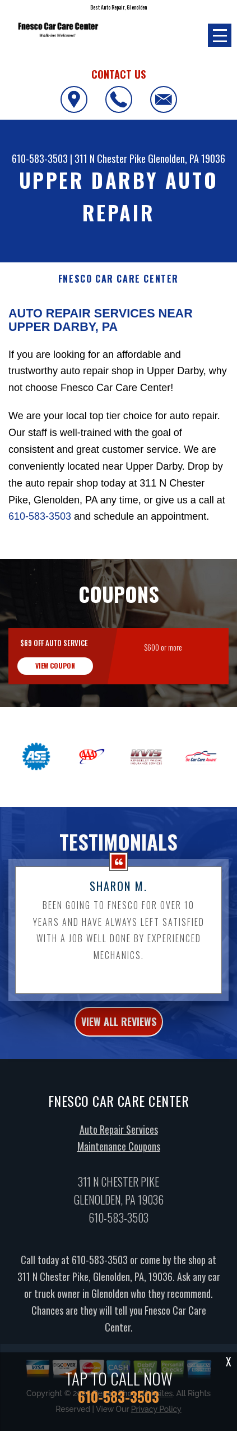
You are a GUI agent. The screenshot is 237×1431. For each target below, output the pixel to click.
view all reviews (118, 1032)
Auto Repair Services (119, 1140)
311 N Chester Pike (110, 158)
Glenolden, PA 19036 (186, 158)
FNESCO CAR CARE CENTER (118, 279)
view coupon (55, 676)
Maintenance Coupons (118, 1157)
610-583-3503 (40, 158)
